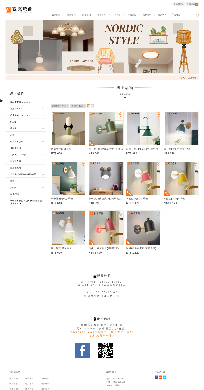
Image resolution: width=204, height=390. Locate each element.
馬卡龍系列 (15, 161)
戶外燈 (13, 187)
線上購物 (86, 14)
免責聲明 (45, 384)
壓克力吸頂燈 (16, 141)
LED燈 (13, 122)
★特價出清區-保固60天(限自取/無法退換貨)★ (26, 202)
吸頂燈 (13, 128)
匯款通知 (132, 14)
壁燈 (12, 181)
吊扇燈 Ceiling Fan (19, 115)
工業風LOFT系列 (18, 154)
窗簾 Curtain (16, 108)
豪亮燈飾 (18, 10)
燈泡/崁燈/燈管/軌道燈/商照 (23, 174)
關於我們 (71, 14)
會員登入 (178, 4)
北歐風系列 (15, 148)
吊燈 (12, 135)
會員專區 (102, 14)
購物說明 (147, 14)
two (88, 105)
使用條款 (45, 378)
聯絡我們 (162, 14)
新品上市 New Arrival (20, 102)
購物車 (192, 4)
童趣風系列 (15, 168)
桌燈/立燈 (14, 194)
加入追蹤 (81, 115)
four (92, 105)
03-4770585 (117, 379)
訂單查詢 (117, 14)
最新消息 (56, 14)
